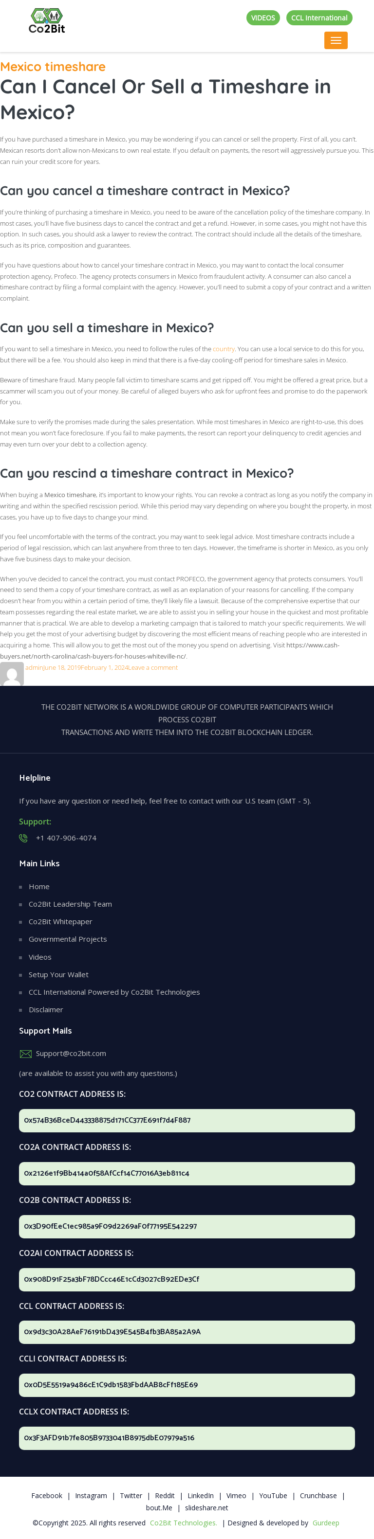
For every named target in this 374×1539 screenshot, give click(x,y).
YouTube (273, 1495)
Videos (40, 957)
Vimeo (236, 1495)
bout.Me (159, 1507)
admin (34, 667)
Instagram (91, 1495)
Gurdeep (326, 1522)
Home (39, 886)
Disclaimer (46, 1009)
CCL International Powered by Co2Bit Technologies (114, 992)
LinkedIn (200, 1495)
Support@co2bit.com (71, 1053)
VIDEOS (263, 17)
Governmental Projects (68, 939)
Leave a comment (153, 667)
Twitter (131, 1495)
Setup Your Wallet (59, 974)
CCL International (319, 17)
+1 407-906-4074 (66, 837)
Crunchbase (318, 1495)
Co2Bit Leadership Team (70, 904)
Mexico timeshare (53, 66)
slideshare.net (206, 1507)
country (224, 348)
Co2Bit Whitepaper (61, 921)
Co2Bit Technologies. (183, 1522)
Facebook (46, 1495)
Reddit (165, 1495)
